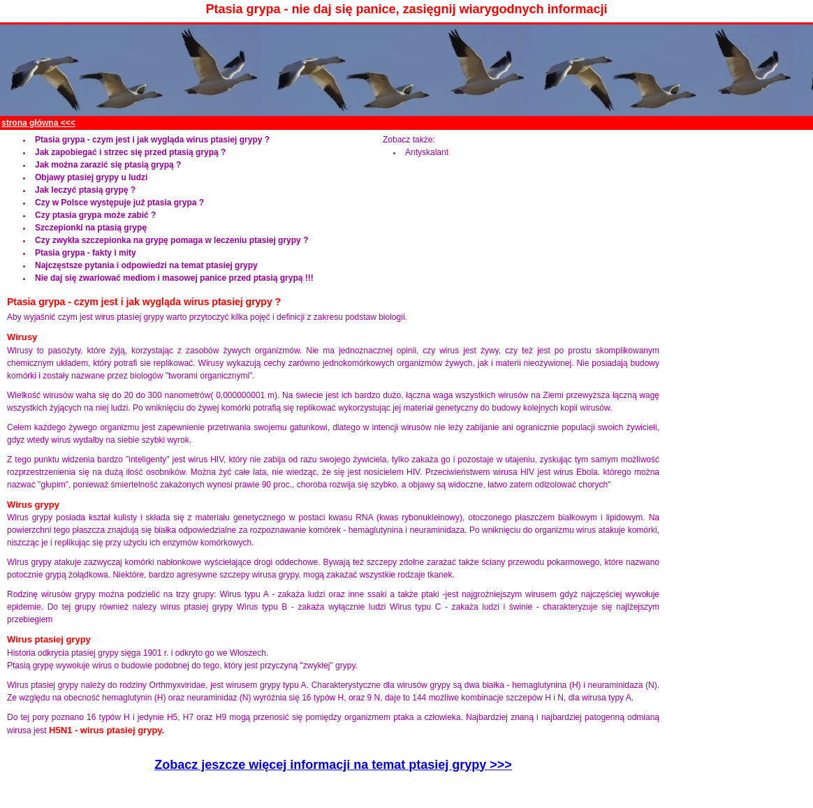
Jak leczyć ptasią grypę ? (85, 190)
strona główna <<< (38, 123)
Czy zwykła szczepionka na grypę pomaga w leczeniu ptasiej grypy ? (171, 240)
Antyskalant (426, 152)
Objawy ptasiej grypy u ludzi (91, 177)
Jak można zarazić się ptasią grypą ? (108, 165)
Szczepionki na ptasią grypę (91, 228)
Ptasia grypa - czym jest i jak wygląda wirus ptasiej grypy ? (152, 140)
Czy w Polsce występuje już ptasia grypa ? (119, 202)
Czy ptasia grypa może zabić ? (95, 215)
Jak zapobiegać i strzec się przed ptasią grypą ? (130, 152)
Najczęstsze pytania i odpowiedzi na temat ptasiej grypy (146, 265)
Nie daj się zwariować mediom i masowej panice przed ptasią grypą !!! (174, 278)
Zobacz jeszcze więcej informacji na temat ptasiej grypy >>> (333, 765)
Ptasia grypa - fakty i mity (85, 253)
